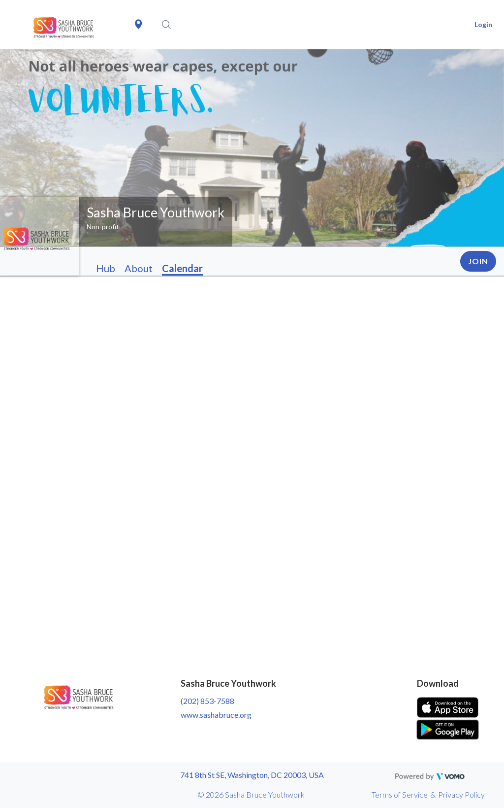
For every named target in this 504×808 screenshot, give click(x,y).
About (139, 268)
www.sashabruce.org (216, 714)
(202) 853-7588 (207, 700)
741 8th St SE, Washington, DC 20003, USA (252, 774)
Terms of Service (400, 794)
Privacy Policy (461, 794)
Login (483, 24)
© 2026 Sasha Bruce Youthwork (251, 794)
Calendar (182, 268)
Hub (105, 268)
